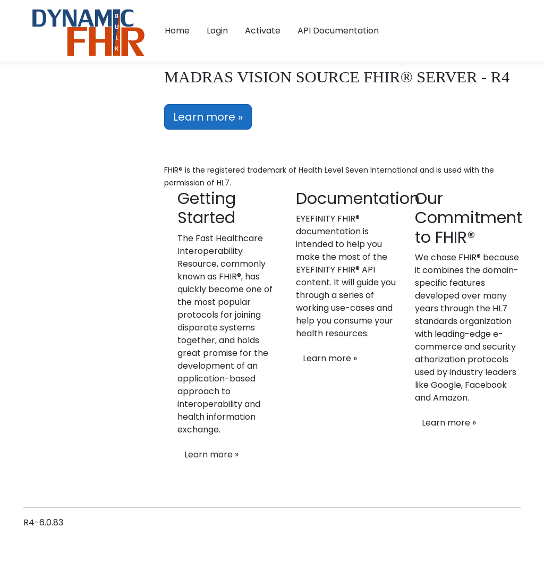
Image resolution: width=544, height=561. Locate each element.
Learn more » (208, 116)
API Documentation (338, 30)
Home (177, 30)
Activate (262, 30)
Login (217, 30)
